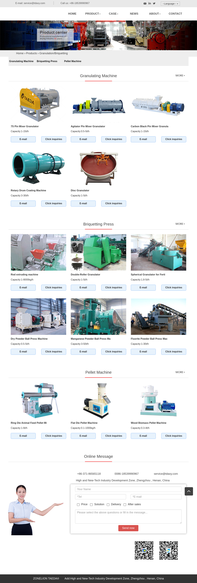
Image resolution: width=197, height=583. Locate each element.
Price (83, 504)
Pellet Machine (72, 61)
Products (31, 53)
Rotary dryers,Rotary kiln (30, 18)
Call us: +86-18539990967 (73, 3)
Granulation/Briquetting (53, 53)
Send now (128, 528)
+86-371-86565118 (89, 473)
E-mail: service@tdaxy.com (28, 3)
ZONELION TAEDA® (46, 578)
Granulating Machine (21, 61)
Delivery (114, 504)
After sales (133, 504)
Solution (97, 504)
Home (20, 53)
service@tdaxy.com (166, 473)
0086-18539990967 (127, 473)
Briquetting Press (47, 61)
